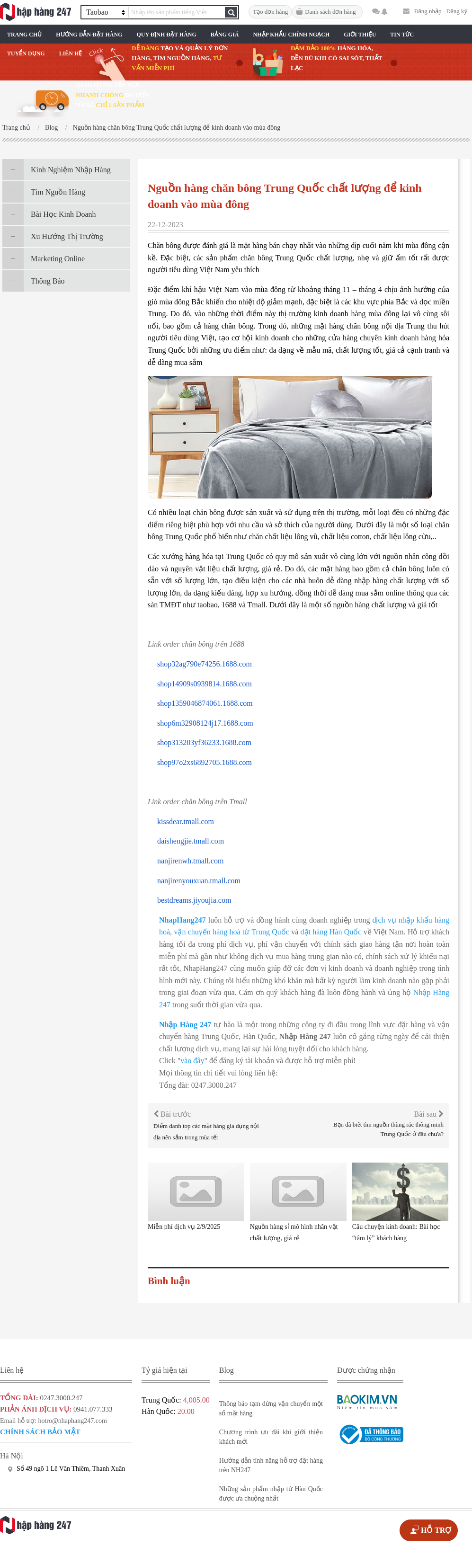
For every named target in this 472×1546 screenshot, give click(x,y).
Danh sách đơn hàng (330, 11)
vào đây (192, 1061)
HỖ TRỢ (436, 1530)
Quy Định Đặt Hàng (166, 34)
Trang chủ (24, 34)
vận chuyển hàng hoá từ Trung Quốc (231, 932)
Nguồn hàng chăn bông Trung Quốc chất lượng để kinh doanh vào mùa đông (176, 127)
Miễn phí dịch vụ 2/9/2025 (184, 1226)
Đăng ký (456, 11)
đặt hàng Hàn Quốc (331, 932)
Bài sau (429, 1114)
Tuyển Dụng (26, 53)
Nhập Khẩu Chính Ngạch (291, 34)
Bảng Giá (225, 34)
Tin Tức (402, 34)
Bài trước (172, 1114)
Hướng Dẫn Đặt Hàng (89, 34)
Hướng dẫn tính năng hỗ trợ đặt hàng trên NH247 (271, 1465)
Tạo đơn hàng (270, 11)
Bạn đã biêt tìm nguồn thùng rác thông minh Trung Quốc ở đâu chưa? (388, 1129)
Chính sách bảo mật (40, 1432)
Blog (51, 127)
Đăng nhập (428, 11)
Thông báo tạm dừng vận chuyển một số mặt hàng (271, 1408)
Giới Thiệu (360, 34)
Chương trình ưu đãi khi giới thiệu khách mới (271, 1437)
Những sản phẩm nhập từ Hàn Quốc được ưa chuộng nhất (271, 1493)
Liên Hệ (70, 53)
